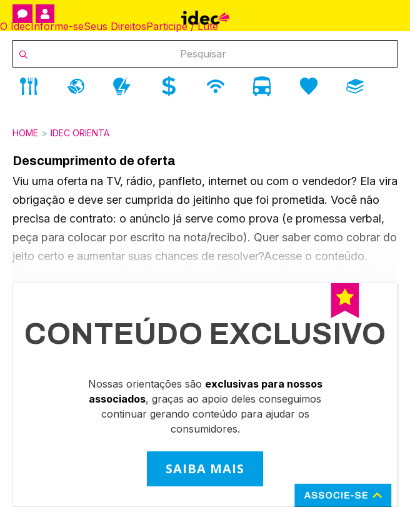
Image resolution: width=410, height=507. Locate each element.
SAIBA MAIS (205, 468)
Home (25, 133)
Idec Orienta (80, 133)
